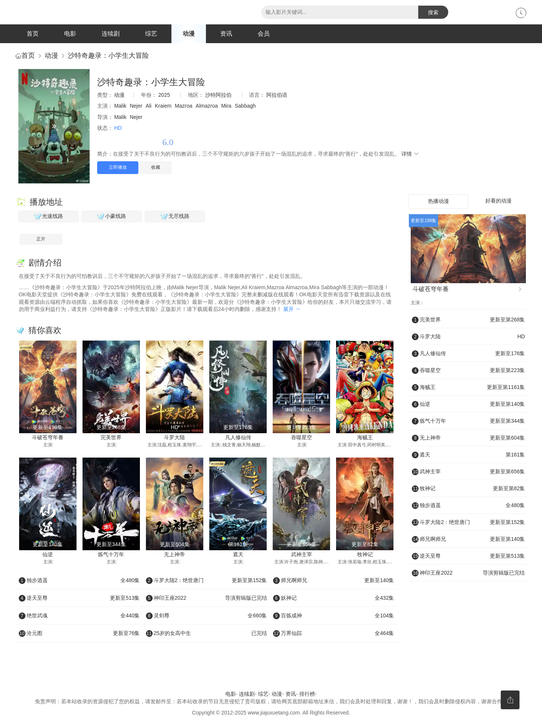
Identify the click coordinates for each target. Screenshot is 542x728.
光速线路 (48, 217)
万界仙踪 (333, 633)
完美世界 (111, 437)
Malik (120, 106)
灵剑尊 (206, 616)
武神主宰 (301, 554)
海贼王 (365, 437)
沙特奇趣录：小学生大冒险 (108, 55)
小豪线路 (111, 217)
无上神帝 (174, 554)
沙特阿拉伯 (218, 95)
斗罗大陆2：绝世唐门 (206, 580)
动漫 (189, 33)
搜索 (433, 12)
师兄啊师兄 (333, 580)
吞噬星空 (301, 437)
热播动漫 (438, 201)
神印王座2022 (206, 598)
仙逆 (47, 554)
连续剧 (111, 33)
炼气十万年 (111, 554)
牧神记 (365, 554)
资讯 (226, 33)
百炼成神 (333, 616)
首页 (33, 33)
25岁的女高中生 (206, 633)
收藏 (155, 167)
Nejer (136, 106)
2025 (164, 95)
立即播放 (118, 167)
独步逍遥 (79, 580)
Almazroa (207, 106)
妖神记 (333, 598)
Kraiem (163, 106)
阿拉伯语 (276, 95)
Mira (226, 106)
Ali (149, 106)
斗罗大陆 (174, 437)
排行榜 (307, 694)
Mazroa (183, 106)
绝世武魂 (79, 616)
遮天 (238, 554)
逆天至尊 (79, 598)
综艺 (151, 33)
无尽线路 (174, 217)
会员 (264, 33)
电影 (70, 33)
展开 (292, 309)
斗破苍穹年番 (47, 437)
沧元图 (79, 633)
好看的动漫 (498, 201)
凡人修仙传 (238, 437)
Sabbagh (245, 106)
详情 (410, 154)
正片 (40, 239)
